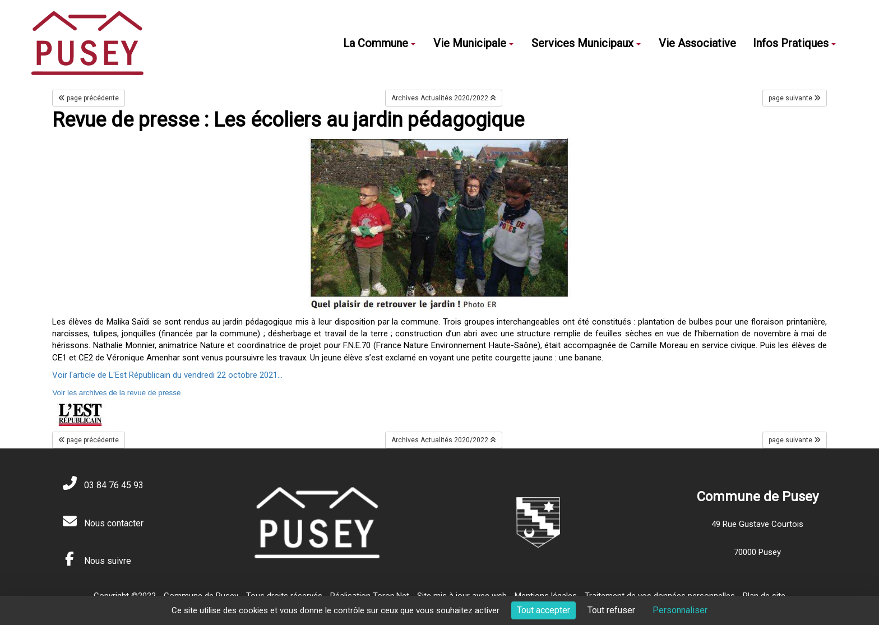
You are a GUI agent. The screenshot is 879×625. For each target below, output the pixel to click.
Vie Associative (697, 43)
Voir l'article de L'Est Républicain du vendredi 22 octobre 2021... (167, 375)
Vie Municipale (473, 43)
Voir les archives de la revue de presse (116, 392)
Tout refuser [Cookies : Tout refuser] (611, 610)
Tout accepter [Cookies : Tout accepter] (543, 610)
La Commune (379, 43)
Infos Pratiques (794, 43)
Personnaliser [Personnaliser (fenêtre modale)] (680, 610)
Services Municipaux (586, 43)
